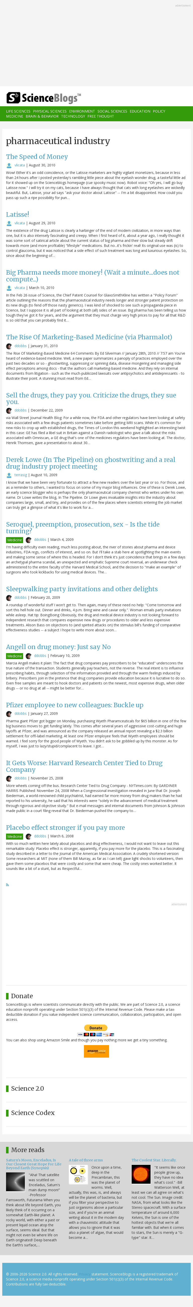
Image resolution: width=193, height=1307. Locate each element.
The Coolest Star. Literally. (154, 1160)
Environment (82, 111)
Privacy (84, 1274)
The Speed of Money (37, 157)
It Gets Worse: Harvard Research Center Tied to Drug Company (84, 766)
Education (140, 111)
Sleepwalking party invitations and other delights (82, 589)
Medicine (14, 116)
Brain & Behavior (42, 116)
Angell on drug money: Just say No (58, 647)
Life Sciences (18, 111)
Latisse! (17, 215)
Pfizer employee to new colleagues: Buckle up (74, 705)
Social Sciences (112, 111)
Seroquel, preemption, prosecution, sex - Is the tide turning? (83, 528)
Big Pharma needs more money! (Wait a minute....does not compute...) (92, 276)
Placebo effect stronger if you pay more (65, 828)
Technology (73, 116)
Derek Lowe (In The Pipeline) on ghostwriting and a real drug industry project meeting (90, 463)
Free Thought (100, 116)
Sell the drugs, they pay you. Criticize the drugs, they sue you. (91, 398)
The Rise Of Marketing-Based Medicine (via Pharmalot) (89, 337)
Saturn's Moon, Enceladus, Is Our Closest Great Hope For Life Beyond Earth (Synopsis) (33, 1164)
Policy (159, 111)
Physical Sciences (50, 111)
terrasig (21, 474)
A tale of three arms (86, 1160)
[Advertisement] (96, 44)
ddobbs (21, 345)
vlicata (20, 165)
